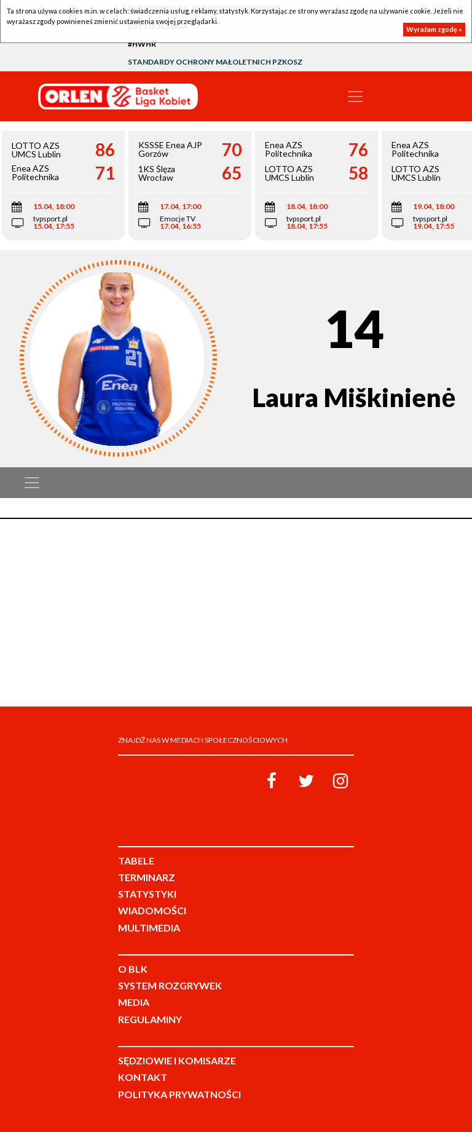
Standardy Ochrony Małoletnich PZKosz (215, 61)
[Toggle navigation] (355, 96)
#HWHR (142, 44)
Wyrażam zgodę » (434, 29)
